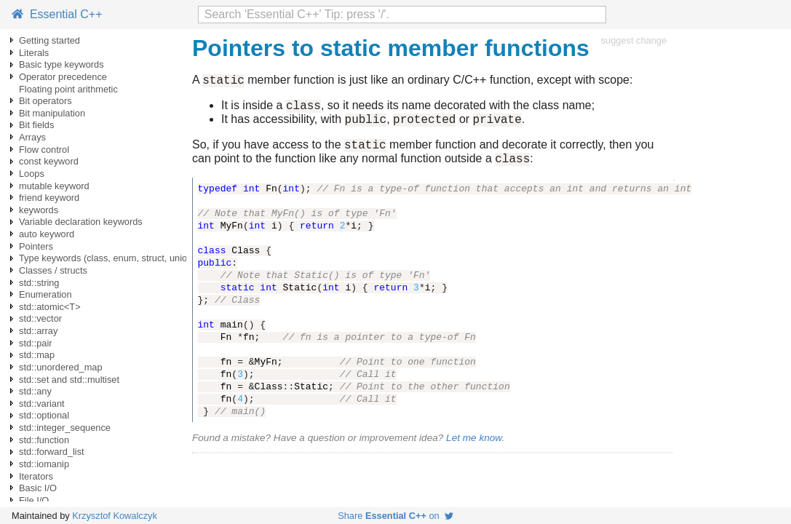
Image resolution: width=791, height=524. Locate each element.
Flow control (44, 149)
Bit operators (45, 100)
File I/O (34, 500)
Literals (34, 52)
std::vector (40, 318)
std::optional (44, 415)
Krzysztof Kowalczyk (114, 515)
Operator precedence (63, 76)
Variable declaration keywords (81, 221)
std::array (38, 330)
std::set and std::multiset (69, 379)
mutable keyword (54, 185)
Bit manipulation (52, 113)
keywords (38, 210)
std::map (37, 354)
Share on (395, 515)
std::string (39, 282)
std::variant (42, 403)
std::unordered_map (61, 367)
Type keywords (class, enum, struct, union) (107, 258)
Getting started (49, 40)
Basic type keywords (61, 64)
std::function (44, 439)
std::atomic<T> (50, 306)
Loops (31, 173)
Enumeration (45, 294)
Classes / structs (53, 270)
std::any (35, 391)
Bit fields (36, 124)
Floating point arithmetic (68, 89)
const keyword (49, 161)
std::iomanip (44, 463)
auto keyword (46, 234)
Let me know (473, 448)
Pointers (36, 246)
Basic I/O (38, 488)
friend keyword (49, 197)
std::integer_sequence (65, 427)
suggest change (634, 40)
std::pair (35, 343)
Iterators (36, 476)
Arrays (32, 137)
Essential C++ (57, 14)
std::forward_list (51, 451)
